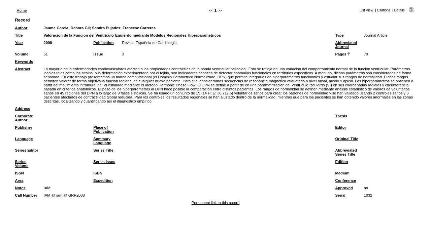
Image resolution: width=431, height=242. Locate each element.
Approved (344, 188)
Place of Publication (103, 129)
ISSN (19, 173)
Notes (20, 188)
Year (19, 43)
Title (19, 35)
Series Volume (22, 164)
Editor (340, 127)
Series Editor (26, 150)
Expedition (102, 180)
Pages (340, 54)
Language (24, 139)
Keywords (24, 61)
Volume (22, 54)
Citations (384, 10)
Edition (341, 162)
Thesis (341, 116)
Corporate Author (24, 118)
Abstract (22, 69)
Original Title (346, 139)
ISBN (97, 173)
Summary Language (102, 141)
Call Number (26, 195)
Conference (345, 180)
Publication (103, 43)
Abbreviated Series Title (346, 152)
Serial (340, 195)
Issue (98, 54)
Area (19, 180)
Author (21, 28)
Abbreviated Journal (346, 45)
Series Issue (104, 162)
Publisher (23, 127)
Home (22, 10)
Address (22, 109)
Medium (342, 173)
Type (339, 35)
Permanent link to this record (215, 203)
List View (366, 10)
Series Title (103, 150)
